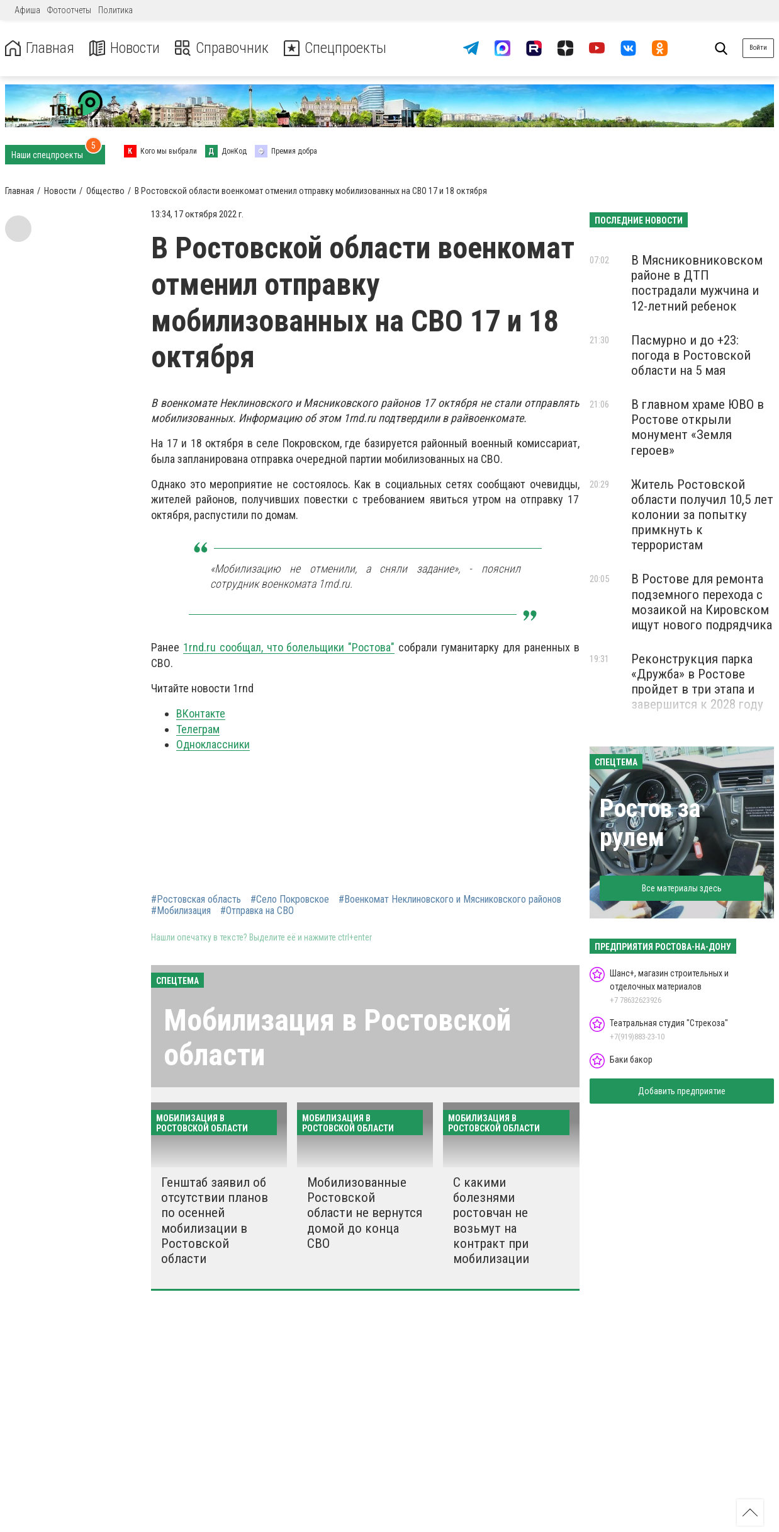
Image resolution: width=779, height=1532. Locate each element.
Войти (758, 47)
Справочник (222, 48)
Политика (115, 10)
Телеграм (198, 729)
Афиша (27, 10)
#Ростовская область (196, 899)
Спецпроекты (336, 48)
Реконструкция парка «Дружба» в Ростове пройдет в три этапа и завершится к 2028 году (697, 681)
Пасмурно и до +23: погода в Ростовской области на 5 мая (691, 355)
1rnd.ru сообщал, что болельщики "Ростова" (289, 647)
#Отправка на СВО (257, 911)
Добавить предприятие (682, 1091)
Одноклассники (213, 744)
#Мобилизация (181, 911)
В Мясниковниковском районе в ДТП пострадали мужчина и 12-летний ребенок (697, 283)
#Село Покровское (289, 899)
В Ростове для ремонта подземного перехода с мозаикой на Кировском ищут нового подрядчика (701, 601)
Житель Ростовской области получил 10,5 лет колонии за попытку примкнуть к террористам (702, 515)
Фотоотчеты (69, 10)
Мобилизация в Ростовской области (337, 1037)
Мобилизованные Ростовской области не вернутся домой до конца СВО (364, 1213)
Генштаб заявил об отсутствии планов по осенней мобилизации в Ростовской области (214, 1220)
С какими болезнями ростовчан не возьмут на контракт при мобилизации (491, 1220)
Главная (39, 48)
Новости (124, 48)
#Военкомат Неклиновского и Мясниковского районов (450, 899)
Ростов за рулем (650, 823)
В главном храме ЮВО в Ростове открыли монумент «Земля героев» (697, 427)
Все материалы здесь (682, 888)
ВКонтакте (200, 713)
